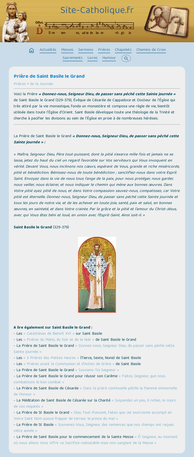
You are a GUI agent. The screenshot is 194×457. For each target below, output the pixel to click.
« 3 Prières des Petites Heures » (51, 358)
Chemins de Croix (151, 50)
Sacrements (73, 58)
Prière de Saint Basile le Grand (49, 76)
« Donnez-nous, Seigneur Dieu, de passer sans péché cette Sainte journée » (94, 349)
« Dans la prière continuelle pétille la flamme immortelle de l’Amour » (95, 391)
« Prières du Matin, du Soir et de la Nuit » (58, 340)
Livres (92, 58)
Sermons (85, 50)
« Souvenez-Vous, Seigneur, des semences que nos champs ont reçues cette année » (94, 428)
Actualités (48, 50)
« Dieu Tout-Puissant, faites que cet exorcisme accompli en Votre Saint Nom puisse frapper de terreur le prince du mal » (93, 416)
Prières (104, 50)
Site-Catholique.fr (97, 11)
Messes (67, 50)
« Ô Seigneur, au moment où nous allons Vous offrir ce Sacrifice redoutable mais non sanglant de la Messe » (96, 440)
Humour (109, 58)
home (31, 50)
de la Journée (41, 84)
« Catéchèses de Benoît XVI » (49, 333)
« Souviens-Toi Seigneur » (97, 370)
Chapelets (123, 50)
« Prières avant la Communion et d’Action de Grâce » (68, 364)
